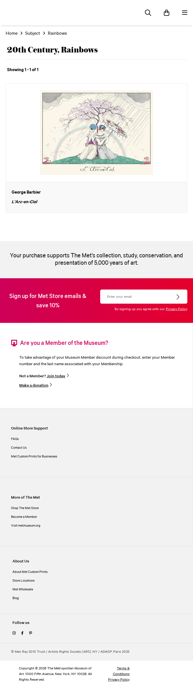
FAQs (15, 439)
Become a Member (24, 517)
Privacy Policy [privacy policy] (119, 679)
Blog (15, 598)
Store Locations (23, 581)
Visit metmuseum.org (25, 525)
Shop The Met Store (25, 508)
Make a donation (33, 385)
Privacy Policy (176, 309)
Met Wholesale (22, 589)
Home (12, 33)
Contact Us (19, 448)
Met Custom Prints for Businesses (34, 456)
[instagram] (14, 633)
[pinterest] (30, 633)
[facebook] (22, 633)
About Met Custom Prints (30, 572)
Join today (56, 376)
